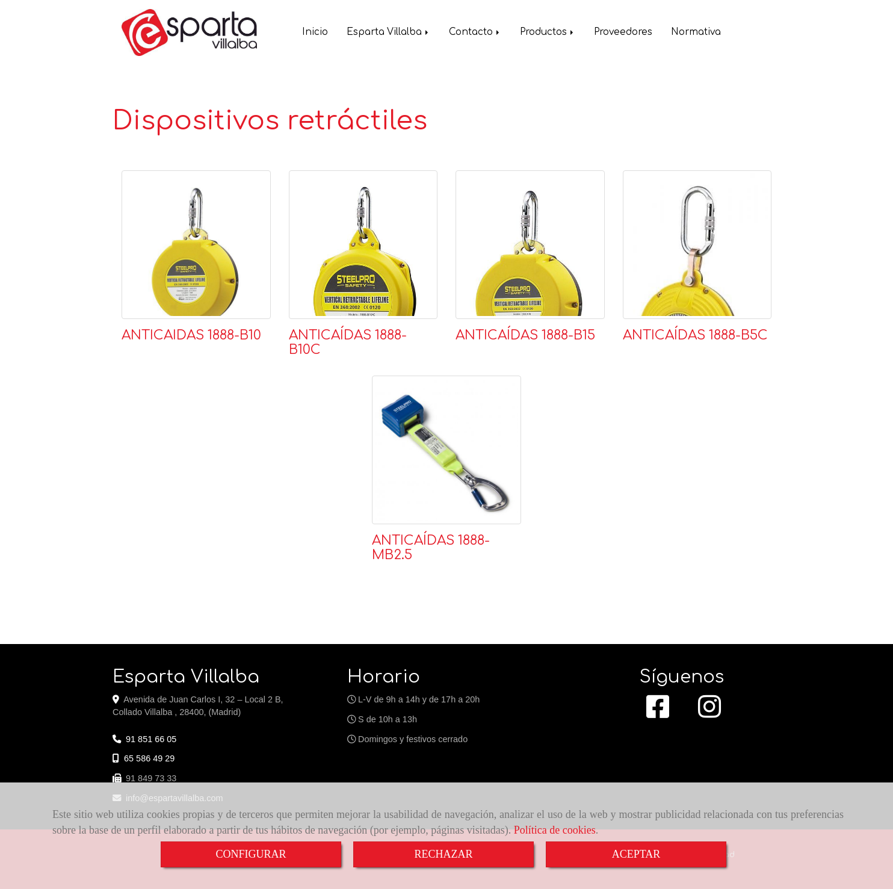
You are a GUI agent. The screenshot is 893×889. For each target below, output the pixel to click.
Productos (547, 33)
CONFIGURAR (250, 854)
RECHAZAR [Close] (443, 854)
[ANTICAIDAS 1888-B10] (196, 245)
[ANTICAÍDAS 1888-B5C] (697, 245)
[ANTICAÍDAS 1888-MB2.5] (446, 450)
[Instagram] (709, 713)
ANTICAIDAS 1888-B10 (191, 335)
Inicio (315, 33)
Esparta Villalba (388, 33)
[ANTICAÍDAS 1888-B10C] (363, 245)
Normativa (696, 33)
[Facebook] (657, 713)
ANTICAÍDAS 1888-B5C (695, 335)
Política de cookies (555, 830)
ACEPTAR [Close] (636, 854)
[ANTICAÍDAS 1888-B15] (530, 245)
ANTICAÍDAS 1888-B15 (525, 335)
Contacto (475, 33)
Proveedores (623, 33)
